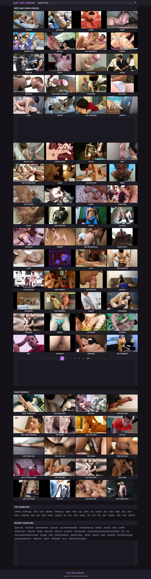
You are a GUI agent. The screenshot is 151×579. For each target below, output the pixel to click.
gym (104, 515)
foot (99, 515)
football (98, 528)
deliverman (37, 539)
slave (129, 512)
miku (124, 515)
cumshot (58, 515)
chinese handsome (61, 535)
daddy (67, 512)
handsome (25, 515)
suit (88, 515)
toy (65, 515)
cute (93, 515)
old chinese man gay (125, 535)
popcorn (96, 535)
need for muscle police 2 (77, 539)
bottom (46, 539)
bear (32, 515)
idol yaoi (132, 515)
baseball (111, 515)
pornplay (43, 535)
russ (127, 531)
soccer (74, 512)
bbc (122, 531)
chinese (17, 512)
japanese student (42, 528)
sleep (118, 512)
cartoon (98, 512)
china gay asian (80, 531)
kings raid (31, 531)
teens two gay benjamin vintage (26, 535)
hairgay (39, 531)
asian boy (107, 528)
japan (103, 535)
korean (82, 515)
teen (70, 515)
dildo (51, 535)
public (111, 512)
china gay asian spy (86, 528)
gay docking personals (23, 539)
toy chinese (29, 528)
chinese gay (27, 512)
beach (115, 528)
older (76, 515)
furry (123, 512)
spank (86, 512)
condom (88, 535)
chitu (118, 515)
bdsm (17, 515)
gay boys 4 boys (76, 535)
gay (80, 512)
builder (121, 528)
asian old (58, 531)
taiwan (50, 515)
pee (38, 515)
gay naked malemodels (68, 528)
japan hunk (19, 528)
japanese (49, 512)
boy (92, 512)
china (35, 512)
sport (44, 515)
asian (42, 512)
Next (88, 358)
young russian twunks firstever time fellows (103, 531)
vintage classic (20, 531)
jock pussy (54, 528)
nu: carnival (68, 531)
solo (105, 512)
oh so (64, 539)
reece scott (49, 531)
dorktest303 (56, 539)
